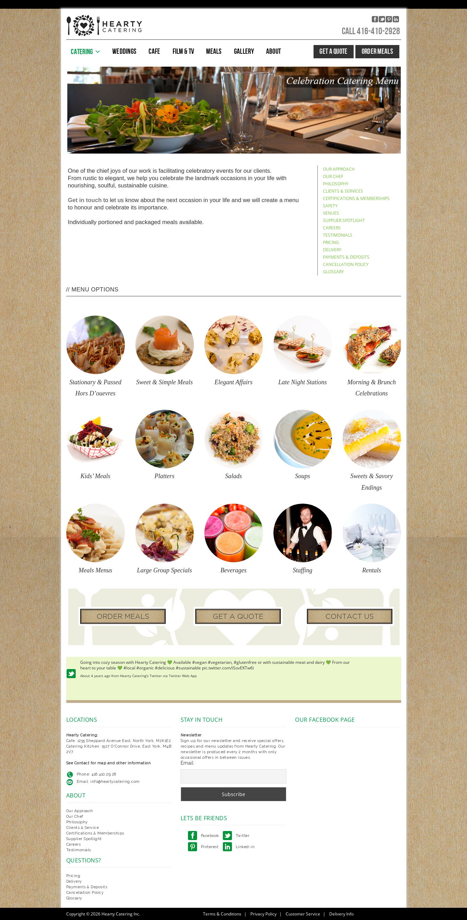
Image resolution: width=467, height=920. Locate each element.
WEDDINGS (124, 51)
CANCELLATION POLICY (346, 264)
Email (187, 763)
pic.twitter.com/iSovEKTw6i (228, 668)
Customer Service (303, 914)
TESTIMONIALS (337, 235)
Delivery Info (341, 914)
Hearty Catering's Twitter (141, 676)
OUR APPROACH (339, 169)
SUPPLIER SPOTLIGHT (344, 220)
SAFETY (330, 206)
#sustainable (188, 668)
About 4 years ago (95, 676)
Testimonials (78, 850)
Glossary (74, 898)
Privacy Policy (263, 914)
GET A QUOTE (333, 51)
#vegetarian (220, 662)
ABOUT (273, 51)
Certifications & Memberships (95, 833)
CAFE (154, 51)
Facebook (210, 835)
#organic (145, 668)
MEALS (214, 51)
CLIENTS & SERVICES (343, 191)
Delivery (74, 881)
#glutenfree (245, 662)
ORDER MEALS (377, 51)
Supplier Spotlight (84, 839)
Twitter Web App (183, 676)
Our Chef (74, 816)
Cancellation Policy (85, 892)
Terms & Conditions (222, 914)
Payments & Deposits (86, 887)
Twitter (243, 835)
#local (129, 668)
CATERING (82, 51)
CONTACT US (349, 616)
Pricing (73, 876)
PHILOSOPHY (335, 184)
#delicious (165, 668)
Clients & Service (82, 827)
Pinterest (210, 847)
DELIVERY (332, 250)
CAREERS (332, 228)
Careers (73, 844)
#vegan (199, 662)
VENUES (331, 213)
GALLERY (244, 51)
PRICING (331, 242)
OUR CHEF (333, 176)
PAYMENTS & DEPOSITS (346, 257)
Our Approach (79, 811)
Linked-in (245, 847)
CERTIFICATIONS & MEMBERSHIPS (356, 198)
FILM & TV (183, 51)
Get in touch (85, 200)
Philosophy (77, 822)
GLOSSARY (333, 272)
